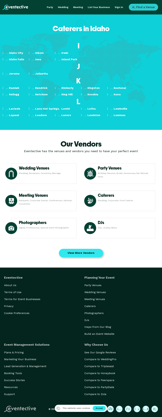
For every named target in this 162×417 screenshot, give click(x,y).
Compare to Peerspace (99, 380)
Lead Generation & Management (25, 366)
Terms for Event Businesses (22, 299)
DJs (86, 320)
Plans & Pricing (14, 352)
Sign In (119, 7)
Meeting (78, 7)
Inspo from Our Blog (97, 326)
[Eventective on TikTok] (137, 409)
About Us (10, 285)
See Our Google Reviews (100, 352)
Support (9, 394)
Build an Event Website (99, 333)
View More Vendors (81, 252)
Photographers (94, 313)
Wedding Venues (95, 292)
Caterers (90, 306)
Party (50, 7)
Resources (11, 387)
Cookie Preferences (16, 313)
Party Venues (92, 285)
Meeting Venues (94, 299)
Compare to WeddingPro (100, 359)
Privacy (8, 306)
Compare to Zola (95, 394)
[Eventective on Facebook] (110, 409)
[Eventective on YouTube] (146, 409)
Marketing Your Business (20, 359)
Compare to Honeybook (99, 373)
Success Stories (14, 380)
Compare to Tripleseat (99, 366)
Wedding (63, 7)
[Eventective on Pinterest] (128, 409)
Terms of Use (12, 292)
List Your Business (99, 7)
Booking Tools (13, 373)
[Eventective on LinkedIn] (154, 409)
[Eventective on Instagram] (119, 409)
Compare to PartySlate (99, 387)
